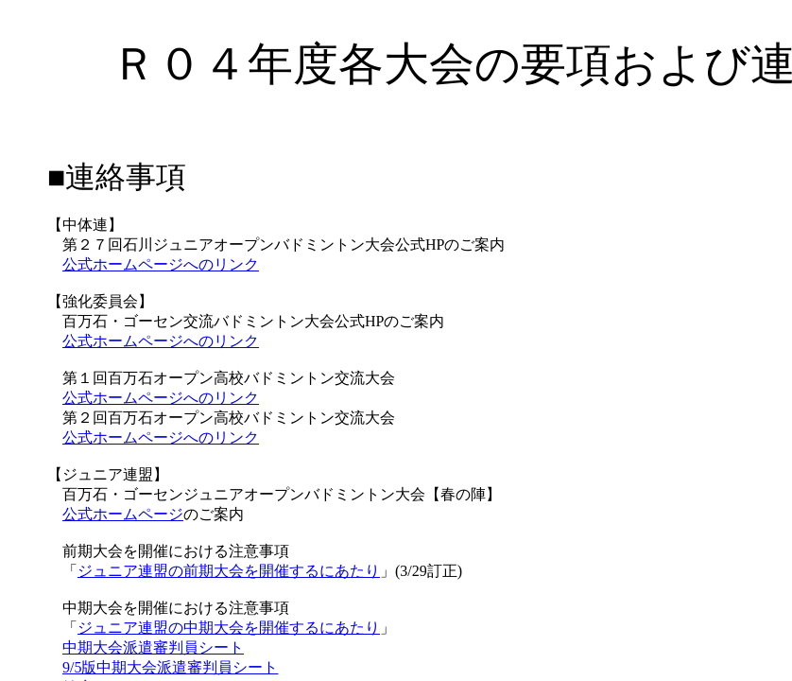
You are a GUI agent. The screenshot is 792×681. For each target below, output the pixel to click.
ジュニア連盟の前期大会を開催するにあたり (228, 571)
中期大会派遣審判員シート (153, 647)
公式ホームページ (122, 514)
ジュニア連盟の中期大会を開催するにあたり (228, 628)
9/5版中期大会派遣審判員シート (170, 667)
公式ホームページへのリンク (160, 264)
